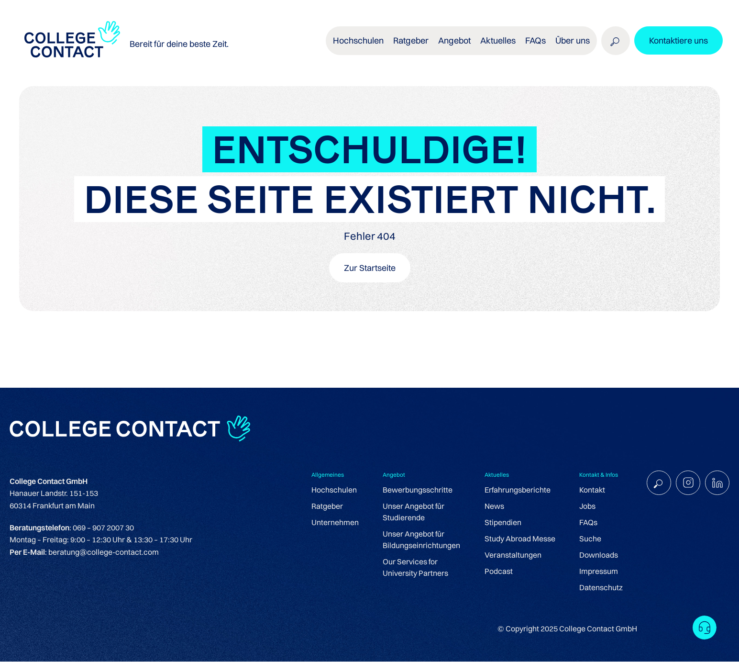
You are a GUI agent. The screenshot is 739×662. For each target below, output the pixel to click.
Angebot (455, 42)
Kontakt (591, 490)
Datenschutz (599, 588)
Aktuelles (497, 42)
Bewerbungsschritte (416, 490)
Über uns (571, 42)
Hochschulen (359, 42)
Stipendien (501, 522)
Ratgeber (411, 42)
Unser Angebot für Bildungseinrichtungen (420, 539)
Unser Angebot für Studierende (412, 512)
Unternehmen (333, 522)
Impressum (597, 571)
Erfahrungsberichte (516, 490)
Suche (589, 539)
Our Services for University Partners (414, 567)
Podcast (497, 571)
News (493, 506)
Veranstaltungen (511, 555)
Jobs (586, 506)
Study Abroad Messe (518, 539)
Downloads (597, 555)
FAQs (535, 42)
